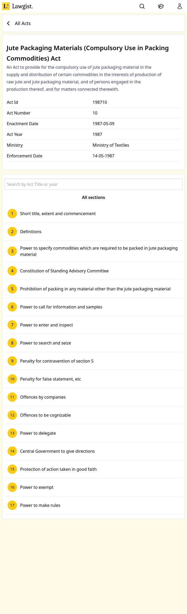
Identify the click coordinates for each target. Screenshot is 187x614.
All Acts (17, 23)
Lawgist (17, 6)
